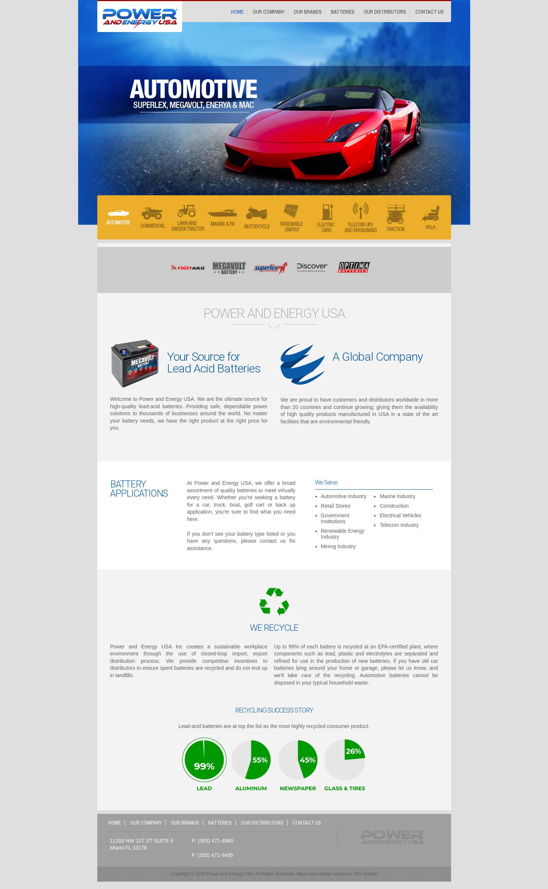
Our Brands (308, 11)
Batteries (343, 11)
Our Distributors (385, 11)
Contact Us (429, 11)
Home (237, 11)
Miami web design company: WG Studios (337, 873)
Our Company (269, 11)
